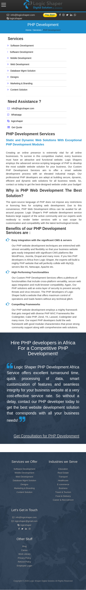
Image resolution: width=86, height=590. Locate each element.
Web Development (19, 64)
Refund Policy (24, 562)
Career (24, 550)
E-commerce (63, 484)
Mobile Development (20, 58)
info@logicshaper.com (21, 14)
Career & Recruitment (63, 500)
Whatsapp (16, 114)
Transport (63, 476)
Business (63, 488)
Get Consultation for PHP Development (46, 436)
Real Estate (63, 473)
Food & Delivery (63, 496)
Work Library (24, 554)
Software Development (22, 45)
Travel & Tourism (63, 492)
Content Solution (18, 89)
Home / (29, 30)
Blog (24, 546)
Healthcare (63, 480)
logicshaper (14, 18)
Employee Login (24, 565)
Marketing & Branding (21, 83)
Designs (14, 77)
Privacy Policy (24, 558)
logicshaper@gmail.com (24, 521)
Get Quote (16, 127)
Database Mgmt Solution (22, 70)
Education (63, 469)
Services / (38, 30)
